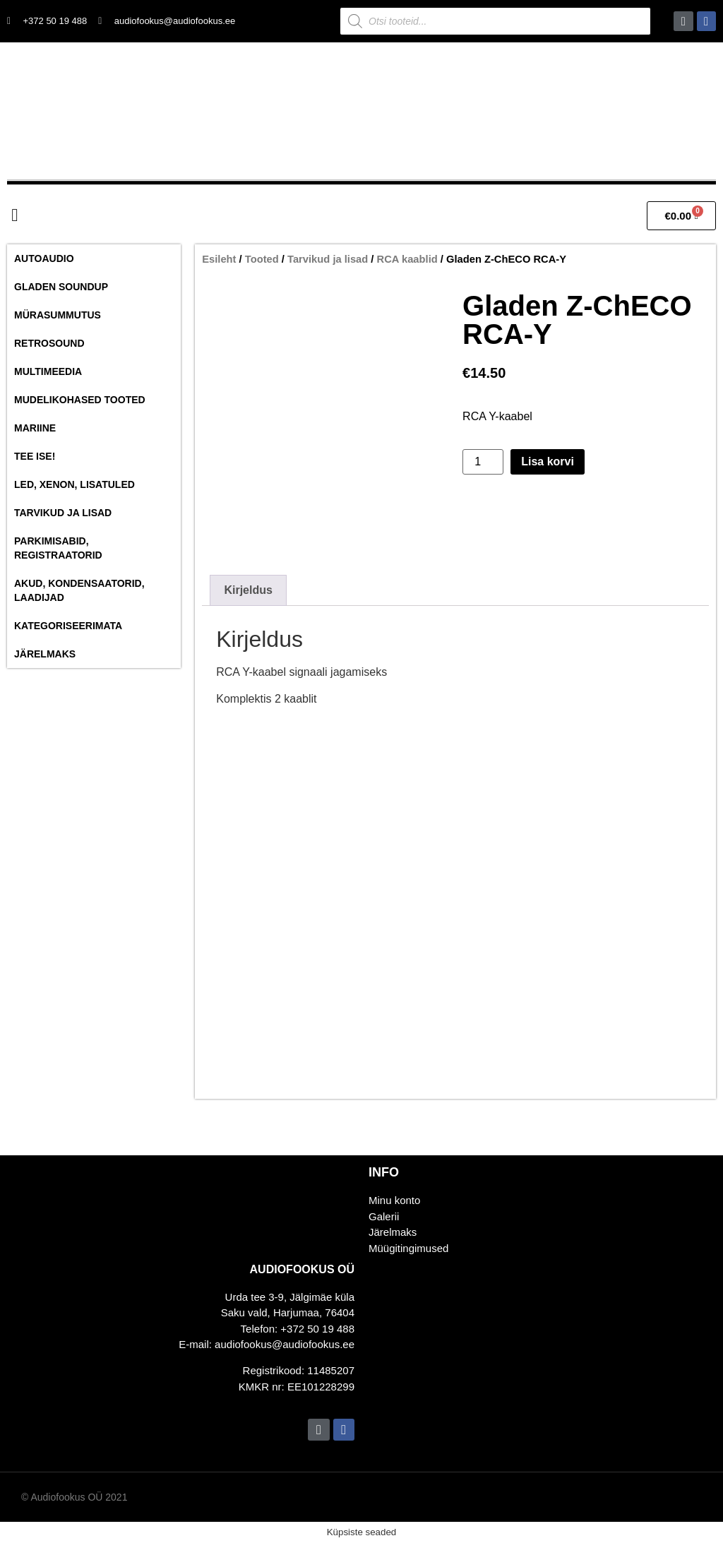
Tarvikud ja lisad (63, 512)
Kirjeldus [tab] (248, 590)
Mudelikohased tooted (79, 399)
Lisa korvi (547, 461)
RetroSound (49, 343)
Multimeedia (48, 371)
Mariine (35, 428)
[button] (15, 214)
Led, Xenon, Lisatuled (74, 484)
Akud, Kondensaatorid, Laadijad (79, 590)
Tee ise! (34, 456)
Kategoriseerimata (68, 625)
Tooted (262, 259)
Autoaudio (44, 258)
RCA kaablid (407, 259)
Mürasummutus (57, 315)
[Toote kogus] (482, 462)
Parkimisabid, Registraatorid (58, 548)
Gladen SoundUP (61, 286)
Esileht (219, 259)
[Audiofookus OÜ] (542, 1367)
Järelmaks (45, 654)
